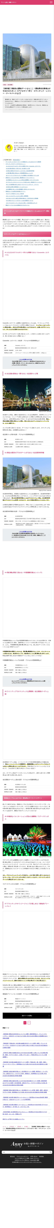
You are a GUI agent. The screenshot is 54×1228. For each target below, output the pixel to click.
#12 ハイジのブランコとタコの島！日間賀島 (17, 196)
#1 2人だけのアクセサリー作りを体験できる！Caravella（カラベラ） (23, 166)
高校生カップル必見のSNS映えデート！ (16, 191)
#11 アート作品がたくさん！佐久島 (15, 193)
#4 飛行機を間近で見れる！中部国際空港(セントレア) (19, 173)
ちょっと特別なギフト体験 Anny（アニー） (27, 1158)
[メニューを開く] (50, 2)
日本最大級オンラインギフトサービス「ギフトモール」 (27, 1162)
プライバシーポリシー (23, 1156)
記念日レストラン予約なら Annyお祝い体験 (27, 1160)
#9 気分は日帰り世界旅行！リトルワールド (17, 186)
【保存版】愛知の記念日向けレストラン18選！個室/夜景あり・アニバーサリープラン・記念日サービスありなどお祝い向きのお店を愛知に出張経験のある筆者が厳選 (25, 1036)
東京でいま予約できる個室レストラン (13, 1119)
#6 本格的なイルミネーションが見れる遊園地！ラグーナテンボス (22, 179)
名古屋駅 (10, 84)
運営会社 (12, 1156)
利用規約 (41, 1156)
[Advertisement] (27, 18)
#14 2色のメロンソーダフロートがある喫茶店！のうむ (19, 200)
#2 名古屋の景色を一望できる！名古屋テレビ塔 (18, 168)
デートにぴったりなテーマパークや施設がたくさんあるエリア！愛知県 (23, 161)
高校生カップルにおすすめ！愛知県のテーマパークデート (20, 177)
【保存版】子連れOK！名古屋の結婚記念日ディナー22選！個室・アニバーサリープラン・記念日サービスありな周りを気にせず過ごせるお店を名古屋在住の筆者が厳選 (25, 1045)
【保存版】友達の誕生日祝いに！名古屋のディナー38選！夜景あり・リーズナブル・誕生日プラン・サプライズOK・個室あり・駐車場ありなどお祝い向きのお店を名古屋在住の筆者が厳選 (25, 1073)
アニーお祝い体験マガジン (8, 2)
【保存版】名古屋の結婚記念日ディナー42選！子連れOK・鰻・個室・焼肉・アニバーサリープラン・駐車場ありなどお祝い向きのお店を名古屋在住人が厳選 (25, 1064)
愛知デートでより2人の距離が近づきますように (17, 205)
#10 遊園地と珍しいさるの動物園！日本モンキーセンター (20, 189)
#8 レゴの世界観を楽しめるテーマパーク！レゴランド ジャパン (22, 184)
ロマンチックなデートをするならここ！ (16, 163)
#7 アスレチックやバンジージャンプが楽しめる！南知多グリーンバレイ (24, 182)
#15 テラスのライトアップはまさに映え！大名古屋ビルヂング (21, 202)
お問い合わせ (33, 1156)
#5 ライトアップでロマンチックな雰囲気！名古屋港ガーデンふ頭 (22, 175)
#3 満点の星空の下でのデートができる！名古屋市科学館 (20, 170)
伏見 (5, 84)
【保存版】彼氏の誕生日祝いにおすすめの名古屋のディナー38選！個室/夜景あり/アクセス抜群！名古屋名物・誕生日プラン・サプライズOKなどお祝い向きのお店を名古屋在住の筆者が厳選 (25, 1083)
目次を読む (16, 159)
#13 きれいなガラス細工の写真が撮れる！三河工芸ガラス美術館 (22, 198)
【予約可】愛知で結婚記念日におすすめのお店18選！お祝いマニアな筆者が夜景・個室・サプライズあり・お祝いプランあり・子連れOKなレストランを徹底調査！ (25, 1055)
